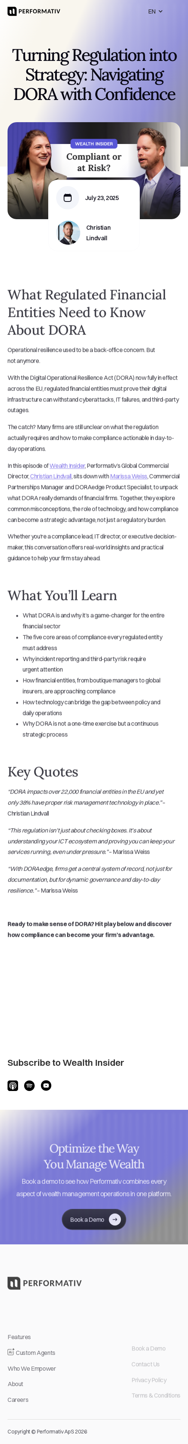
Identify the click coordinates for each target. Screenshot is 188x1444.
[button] (155, 11)
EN (152, 11)
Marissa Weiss (128, 485)
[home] (34, 11)
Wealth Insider (66, 474)
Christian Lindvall (51, 485)
